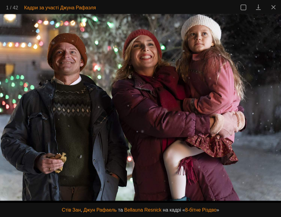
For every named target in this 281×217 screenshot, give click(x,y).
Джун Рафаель (100, 209)
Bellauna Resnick (142, 209)
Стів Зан (71, 209)
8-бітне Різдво (200, 209)
